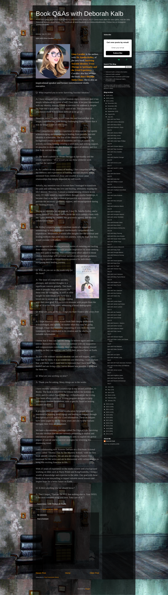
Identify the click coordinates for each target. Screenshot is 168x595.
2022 (108, 407)
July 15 (109, 271)
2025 (108, 98)
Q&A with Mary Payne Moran (116, 277)
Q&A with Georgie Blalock (115, 252)
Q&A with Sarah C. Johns (115, 168)
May (109, 389)
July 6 (109, 360)
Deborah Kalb (110, 441)
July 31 (109, 130)
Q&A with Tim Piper (113, 266)
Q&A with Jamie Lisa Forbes (116, 304)
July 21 (109, 203)
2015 (108, 425)
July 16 (109, 258)
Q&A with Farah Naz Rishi (115, 378)
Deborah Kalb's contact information (116, 72)
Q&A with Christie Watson (115, 146)
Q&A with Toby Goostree (114, 149)
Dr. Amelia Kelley (85, 57)
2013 (108, 431)
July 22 (109, 198)
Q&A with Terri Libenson (114, 290)
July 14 (109, 279)
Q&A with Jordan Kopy (114, 241)
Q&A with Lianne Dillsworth (115, 247)
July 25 (109, 176)
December (111, 103)
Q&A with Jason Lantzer (114, 307)
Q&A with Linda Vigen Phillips (116, 141)
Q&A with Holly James (114, 138)
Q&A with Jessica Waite (114, 133)
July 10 (109, 320)
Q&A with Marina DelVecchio (116, 228)
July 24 (109, 184)
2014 (108, 428)
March (110, 395)
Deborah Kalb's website (113, 74)
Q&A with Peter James (114, 331)
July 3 (109, 383)
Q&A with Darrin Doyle (114, 315)
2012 (108, 434)
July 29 (109, 154)
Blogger (87, 589)
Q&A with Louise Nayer (114, 301)
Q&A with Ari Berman (113, 211)
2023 (108, 404)
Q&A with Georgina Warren (115, 214)
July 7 (109, 352)
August (110, 114)
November (111, 106)
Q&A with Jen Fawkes (114, 312)
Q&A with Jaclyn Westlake (115, 217)
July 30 (109, 143)
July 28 (109, 160)
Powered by (117, 59)
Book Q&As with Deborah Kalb (79, 13)
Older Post (94, 573)
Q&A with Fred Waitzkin (114, 346)
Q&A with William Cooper (115, 182)
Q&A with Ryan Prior (113, 263)
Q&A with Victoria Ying (114, 269)
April (109, 392)
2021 (108, 409)
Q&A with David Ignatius (114, 260)
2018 (108, 417)
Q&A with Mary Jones (114, 135)
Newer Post (41, 573)
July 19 (109, 220)
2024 (108, 101)
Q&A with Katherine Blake (115, 328)
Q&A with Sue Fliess (113, 119)
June (109, 387)
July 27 (109, 165)
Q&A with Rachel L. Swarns (115, 323)
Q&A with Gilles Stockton (115, 349)
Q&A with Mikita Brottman (115, 187)
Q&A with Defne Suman (114, 326)
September (111, 111)
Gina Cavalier (78, 54)
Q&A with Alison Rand (114, 125)
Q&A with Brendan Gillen (115, 222)
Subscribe (117, 53)
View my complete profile (111, 444)
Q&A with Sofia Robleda (114, 195)
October (110, 109)
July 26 (109, 171)
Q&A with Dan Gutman (114, 293)
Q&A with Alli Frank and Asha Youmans (119, 363)
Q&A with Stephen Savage (115, 157)
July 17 (109, 244)
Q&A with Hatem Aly (113, 296)
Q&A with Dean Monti (114, 225)
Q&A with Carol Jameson (115, 274)
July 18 (109, 230)
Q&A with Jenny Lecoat (114, 370)
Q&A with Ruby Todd (113, 250)
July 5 (109, 372)
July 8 (109, 344)
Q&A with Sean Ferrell (114, 285)
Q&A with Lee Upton (113, 354)
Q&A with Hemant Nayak (115, 337)
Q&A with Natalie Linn (114, 282)
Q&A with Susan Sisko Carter (116, 239)
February (111, 398)
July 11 (109, 309)
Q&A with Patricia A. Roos (115, 127)
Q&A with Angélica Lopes (115, 375)
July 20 (109, 209)
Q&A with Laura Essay (114, 317)
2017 (108, 420)
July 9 (109, 334)
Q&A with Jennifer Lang (114, 357)
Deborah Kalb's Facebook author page (117, 76)
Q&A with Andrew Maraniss (115, 122)
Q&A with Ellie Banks (113, 173)
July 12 (109, 298)
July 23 (109, 192)
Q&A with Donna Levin (114, 163)
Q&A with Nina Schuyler (114, 201)
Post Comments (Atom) (51, 577)
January (110, 400)
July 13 (109, 288)
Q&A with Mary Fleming (114, 233)
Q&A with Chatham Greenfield (116, 190)
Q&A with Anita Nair (113, 179)
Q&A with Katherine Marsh (115, 206)
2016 (108, 423)
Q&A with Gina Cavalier (114, 152)
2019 (108, 415)
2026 (108, 95)
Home (67, 573)
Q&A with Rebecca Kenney (115, 255)
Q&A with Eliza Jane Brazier (116, 236)
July (109, 117)
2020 (108, 412)
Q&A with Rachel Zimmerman (116, 381)
